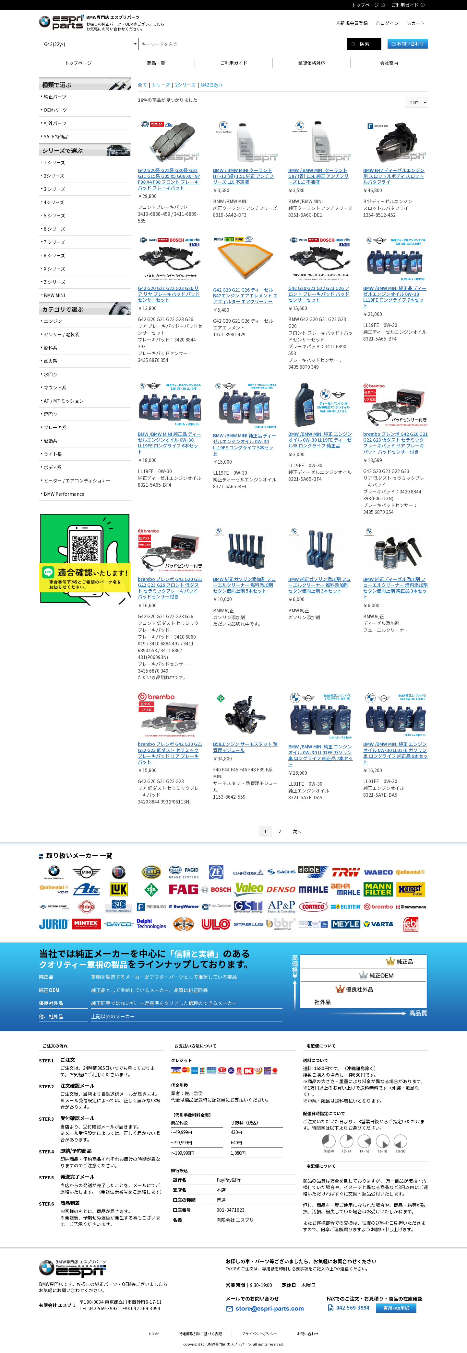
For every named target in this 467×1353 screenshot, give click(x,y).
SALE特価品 (56, 136)
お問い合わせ (407, 43)
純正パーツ (55, 96)
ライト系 (53, 454)
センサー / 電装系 (61, 334)
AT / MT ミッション (64, 401)
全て (142, 84)
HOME (164, 1333)
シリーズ (161, 84)
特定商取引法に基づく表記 (203, 1333)
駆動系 (50, 440)
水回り (50, 374)
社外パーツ (55, 123)
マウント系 (55, 387)
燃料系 (50, 347)
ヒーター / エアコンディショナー (77, 480)
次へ (297, 831)
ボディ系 (53, 467)
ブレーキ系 (55, 427)
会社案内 (389, 63)
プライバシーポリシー (256, 1333)
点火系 (50, 361)
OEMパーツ (55, 110)
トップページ (78, 63)
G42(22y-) (211, 84)
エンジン (53, 321)
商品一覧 (156, 63)
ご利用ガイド (233, 63)
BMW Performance (64, 494)
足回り (50, 414)
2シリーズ (185, 84)
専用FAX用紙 (396, 1308)
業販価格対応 (311, 63)
